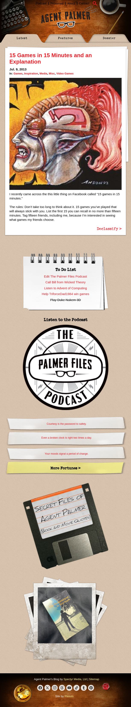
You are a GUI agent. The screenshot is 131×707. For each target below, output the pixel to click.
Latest (21, 38)
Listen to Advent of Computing (65, 288)
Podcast (41, 3)
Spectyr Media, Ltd (75, 679)
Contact (84, 3)
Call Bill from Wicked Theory (65, 282)
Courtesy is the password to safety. (67, 423)
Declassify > (109, 228)
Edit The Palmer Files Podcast (65, 276)
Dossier (109, 38)
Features (65, 38)
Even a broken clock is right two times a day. (66, 437)
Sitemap (94, 679)
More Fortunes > (65, 468)
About (71, 3)
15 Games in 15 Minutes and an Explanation (50, 58)
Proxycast (56, 3)
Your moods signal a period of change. (66, 453)
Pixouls (69, 696)
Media (43, 73)
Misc (52, 73)
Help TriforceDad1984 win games (65, 294)
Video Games (65, 73)
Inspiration (31, 73)
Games (18, 73)
